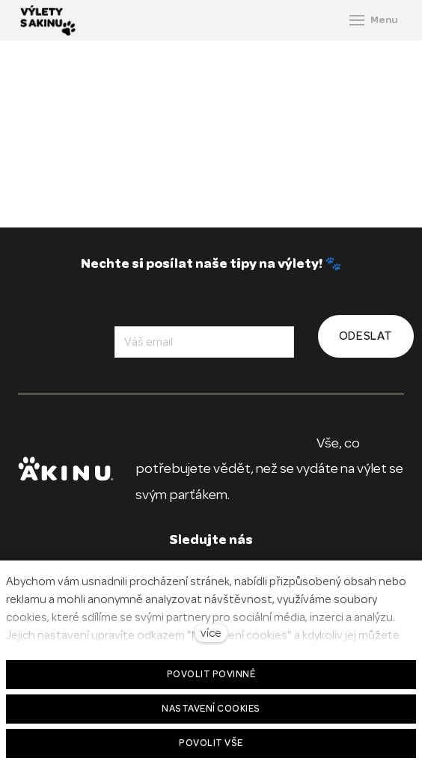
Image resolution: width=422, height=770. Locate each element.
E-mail (136, 309)
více (211, 633)
